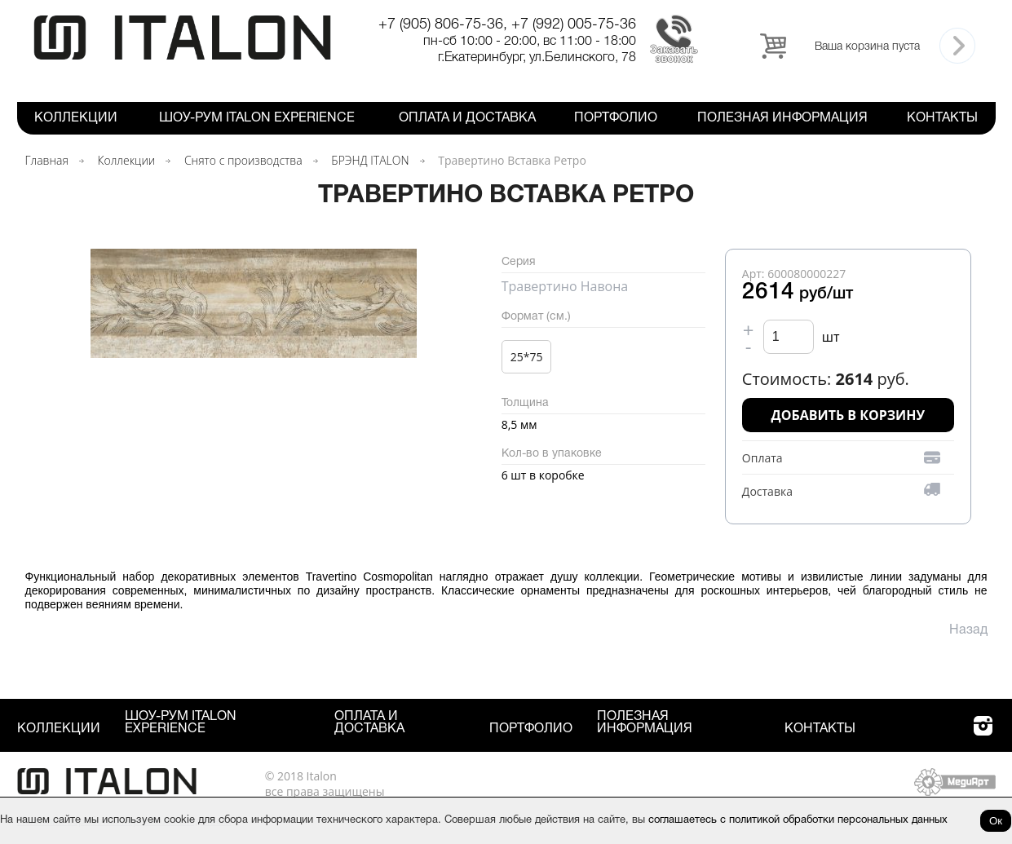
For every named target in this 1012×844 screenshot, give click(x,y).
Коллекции (75, 118)
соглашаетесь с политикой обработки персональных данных (798, 820)
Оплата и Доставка (467, 118)
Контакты (942, 118)
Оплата (762, 458)
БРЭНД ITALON (370, 160)
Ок (995, 821)
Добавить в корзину (848, 415)
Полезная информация (782, 118)
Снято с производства (243, 160)
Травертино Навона (565, 286)
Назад (968, 630)
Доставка (767, 491)
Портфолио (615, 118)
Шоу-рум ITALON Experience (257, 118)
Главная (46, 160)
